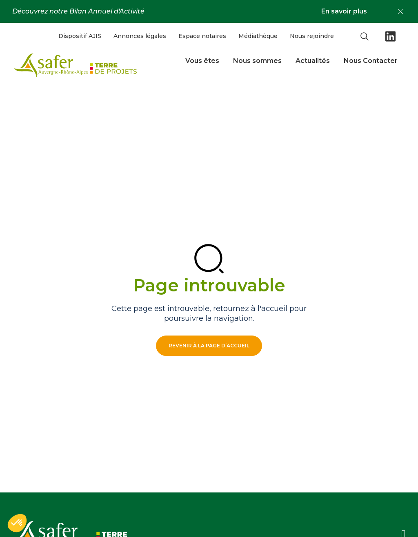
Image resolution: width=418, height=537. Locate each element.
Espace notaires (202, 36)
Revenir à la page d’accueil (209, 345)
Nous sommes (257, 61)
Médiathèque (258, 36)
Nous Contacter (371, 61)
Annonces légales (139, 36)
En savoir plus (344, 11)
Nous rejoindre (312, 36)
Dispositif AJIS (79, 36)
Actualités (313, 61)
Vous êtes (202, 61)
